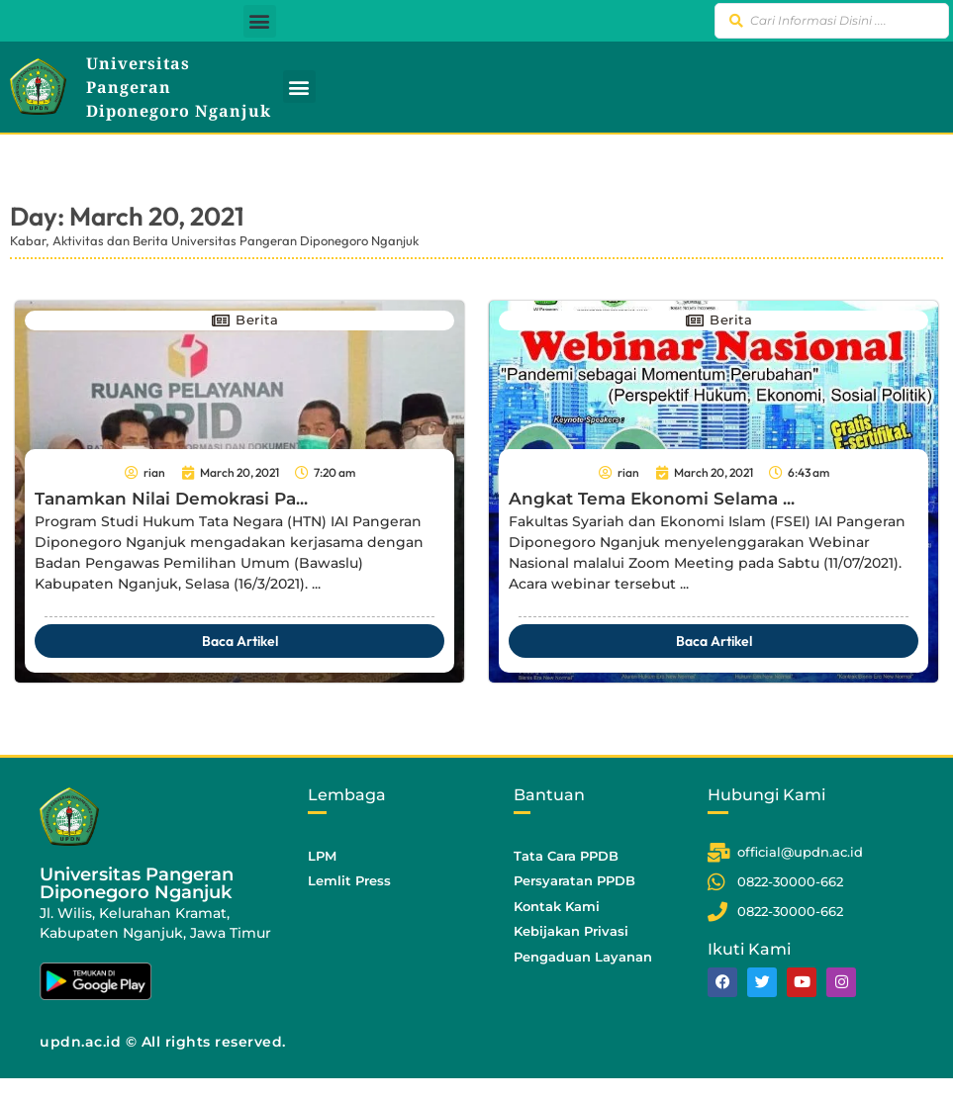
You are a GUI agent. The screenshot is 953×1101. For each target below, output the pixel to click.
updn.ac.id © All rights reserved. (163, 1042)
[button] (259, 21)
